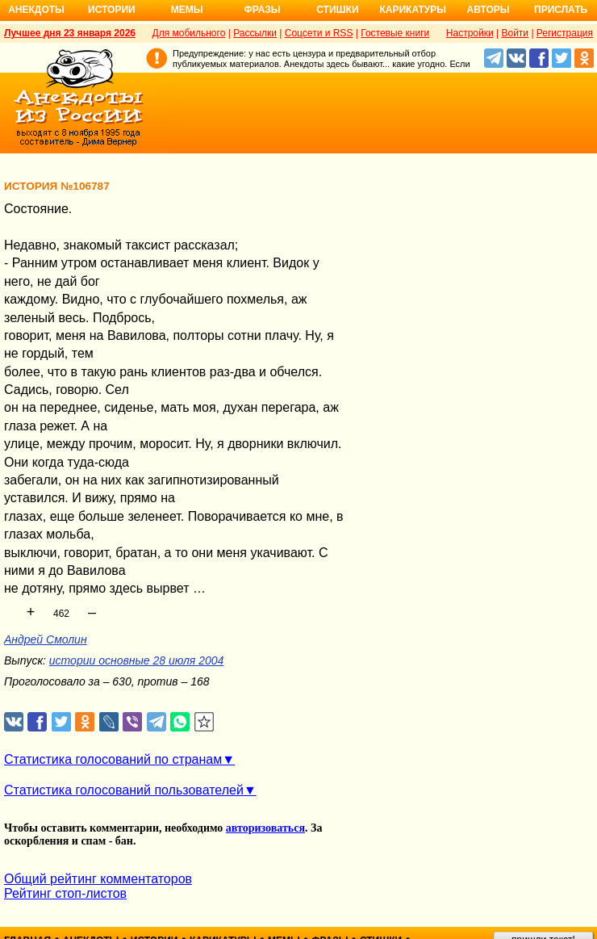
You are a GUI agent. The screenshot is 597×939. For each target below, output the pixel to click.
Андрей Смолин (45, 639)
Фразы (262, 9)
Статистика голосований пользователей (124, 790)
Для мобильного (189, 33)
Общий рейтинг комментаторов (98, 879)
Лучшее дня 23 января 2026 (70, 33)
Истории (112, 9)
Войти (514, 33)
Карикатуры (412, 9)
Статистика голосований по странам (113, 759)
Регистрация (564, 33)
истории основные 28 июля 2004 (136, 660)
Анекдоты (36, 9)
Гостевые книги (395, 33)
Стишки (337, 9)
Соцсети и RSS (319, 33)
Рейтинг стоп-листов (65, 893)
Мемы (187, 9)
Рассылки (255, 33)
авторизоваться (265, 828)
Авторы (488, 9)
